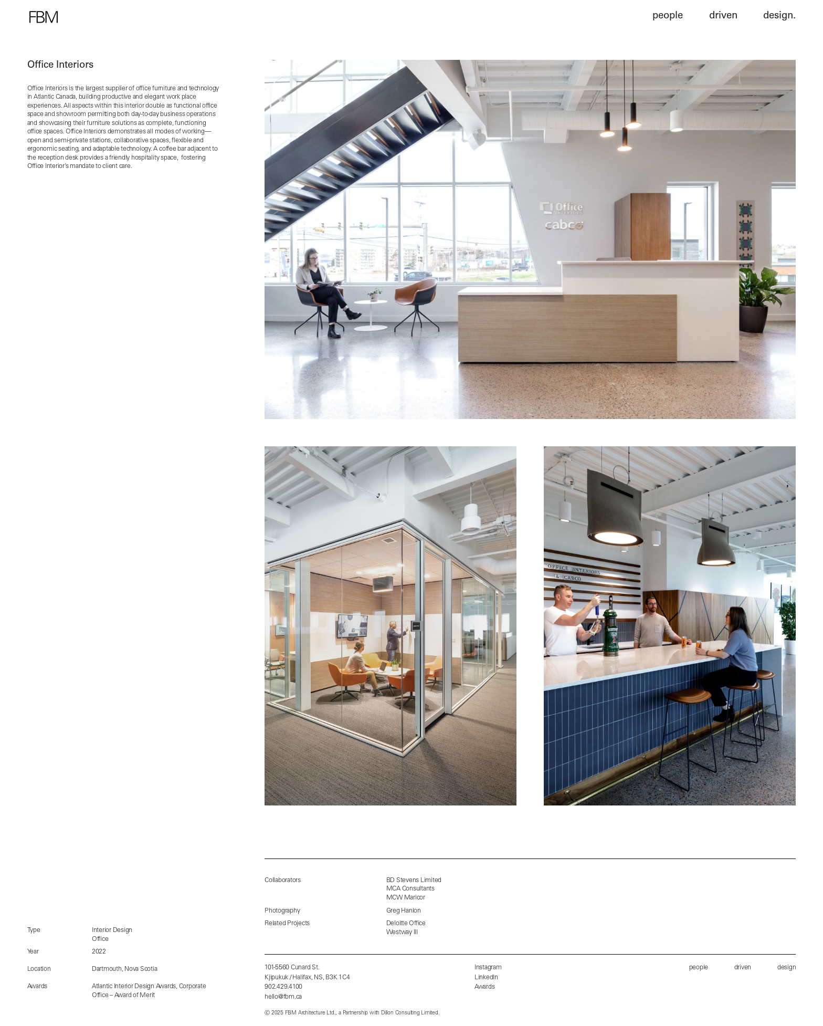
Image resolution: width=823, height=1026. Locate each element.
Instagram (488, 968)
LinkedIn (486, 978)
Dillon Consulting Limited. (410, 1013)
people (699, 968)
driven (743, 968)
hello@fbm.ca (283, 997)
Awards (484, 987)
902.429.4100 (283, 987)
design (786, 968)
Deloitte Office (406, 923)
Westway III (402, 932)
